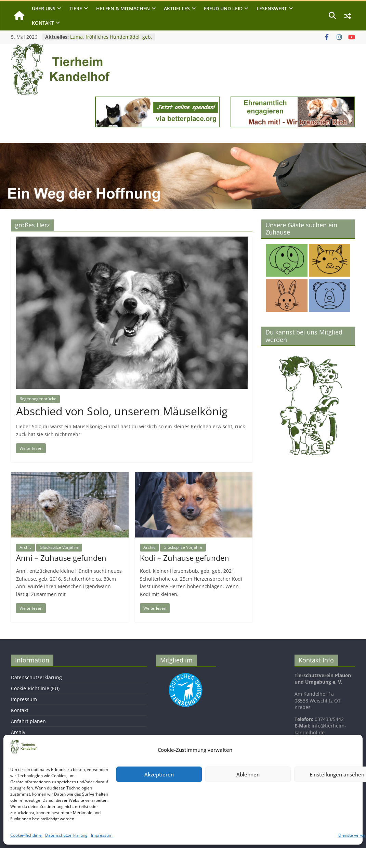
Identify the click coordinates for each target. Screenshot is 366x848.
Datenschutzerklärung (66, 835)
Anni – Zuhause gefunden (61, 558)
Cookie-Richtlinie (26, 835)
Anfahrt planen (28, 721)
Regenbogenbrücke (37, 399)
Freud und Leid (223, 8)
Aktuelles (177, 8)
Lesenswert (272, 8)
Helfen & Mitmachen (123, 8)
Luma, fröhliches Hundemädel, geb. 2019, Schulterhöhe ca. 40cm (111, 40)
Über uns (43, 8)
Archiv (25, 547)
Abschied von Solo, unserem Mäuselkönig (121, 411)
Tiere (75, 8)
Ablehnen (248, 774)
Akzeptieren (159, 774)
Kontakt (43, 23)
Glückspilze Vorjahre (59, 547)
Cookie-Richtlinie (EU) (35, 688)
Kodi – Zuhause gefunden (184, 558)
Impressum (102, 835)
